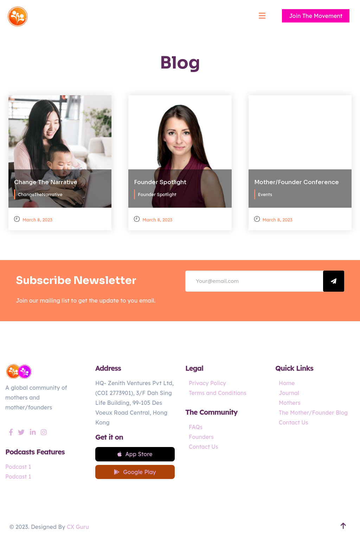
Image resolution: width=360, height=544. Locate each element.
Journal (289, 392)
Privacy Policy (208, 383)
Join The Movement (315, 15)
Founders (201, 436)
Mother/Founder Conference (296, 181)
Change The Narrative (45, 181)
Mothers (290, 402)
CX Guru (78, 527)
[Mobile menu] (262, 16)
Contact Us (204, 446)
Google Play (135, 472)
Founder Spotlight (160, 181)
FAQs (196, 426)
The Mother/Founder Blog (314, 412)
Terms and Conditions (218, 392)
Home (287, 383)
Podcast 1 (18, 466)
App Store (134, 454)
